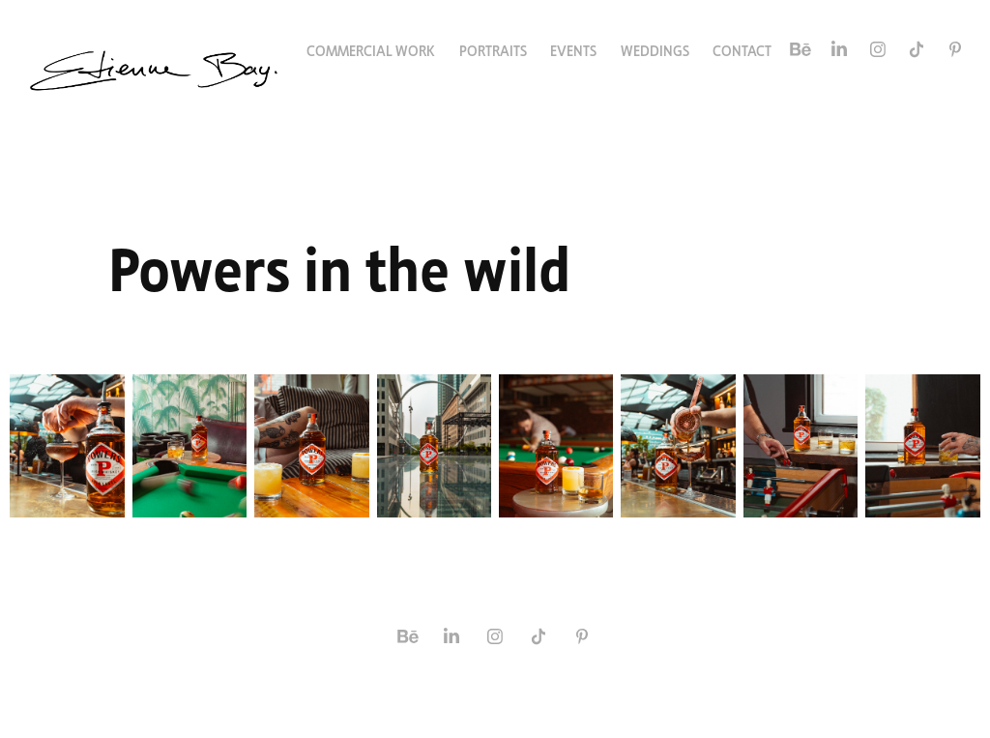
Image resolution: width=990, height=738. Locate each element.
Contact (742, 49)
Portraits (493, 49)
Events (573, 49)
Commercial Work (370, 49)
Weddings (655, 49)
